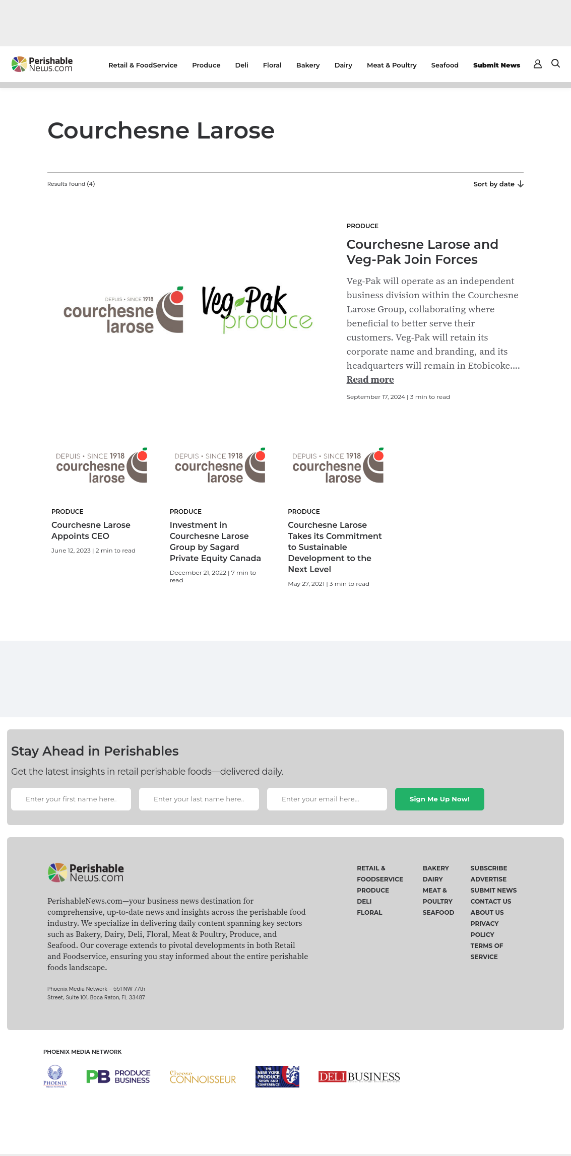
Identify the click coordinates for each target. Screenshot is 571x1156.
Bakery (308, 65)
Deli (241, 65)
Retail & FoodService (142, 65)
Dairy (343, 65)
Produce (206, 65)
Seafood (445, 65)
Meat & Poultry (392, 65)
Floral (272, 65)
